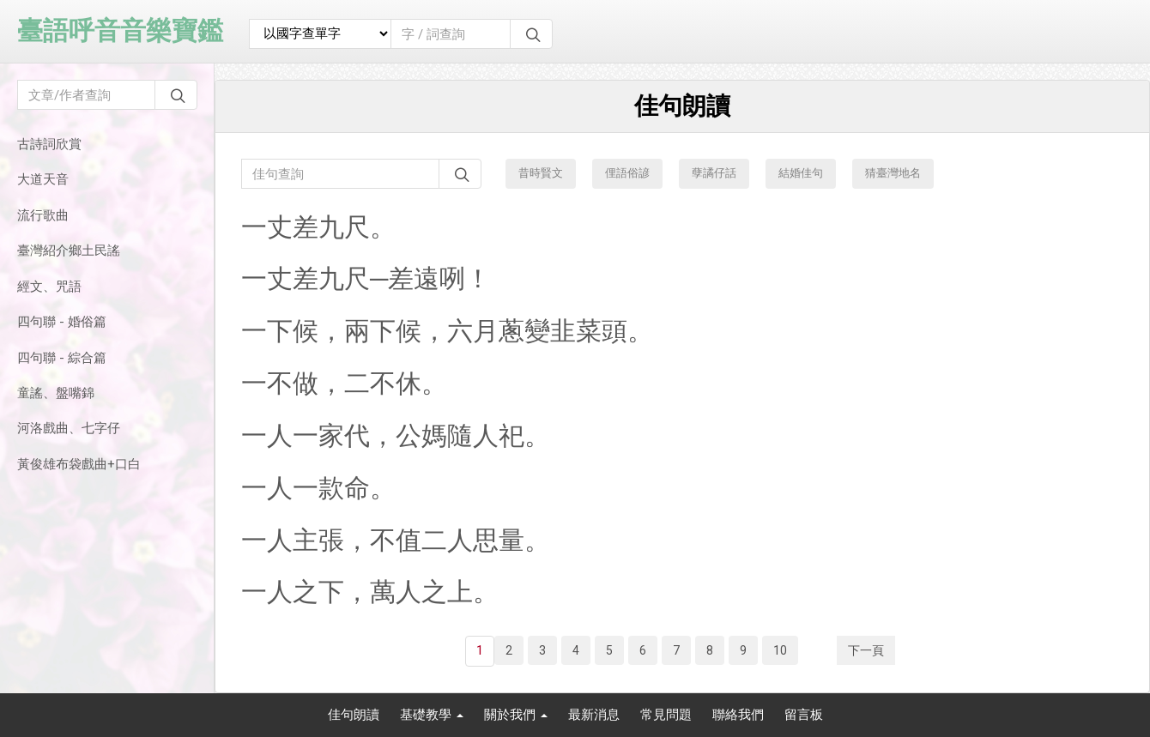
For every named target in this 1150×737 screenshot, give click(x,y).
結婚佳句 (800, 172)
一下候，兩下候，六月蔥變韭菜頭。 (447, 331)
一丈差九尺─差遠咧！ (366, 278)
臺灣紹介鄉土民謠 (68, 250)
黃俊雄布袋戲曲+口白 (79, 464)
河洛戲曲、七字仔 (68, 428)
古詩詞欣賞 (49, 144)
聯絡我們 (738, 714)
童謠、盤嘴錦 (55, 393)
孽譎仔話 (714, 172)
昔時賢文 (540, 172)
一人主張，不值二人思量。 (395, 540)
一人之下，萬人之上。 (370, 592)
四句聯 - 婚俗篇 (61, 321)
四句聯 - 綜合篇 (61, 357)
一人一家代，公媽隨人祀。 (395, 435)
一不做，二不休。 (344, 383)
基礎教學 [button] (431, 714)
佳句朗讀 (353, 714)
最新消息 (594, 714)
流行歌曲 (43, 215)
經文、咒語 (49, 286)
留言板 (803, 714)
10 (780, 650)
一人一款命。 (318, 488)
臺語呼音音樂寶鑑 (120, 30)
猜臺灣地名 (893, 172)
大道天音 (43, 179)
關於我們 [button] (516, 714)
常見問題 (666, 714)
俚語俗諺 (627, 172)
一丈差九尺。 (318, 227)
